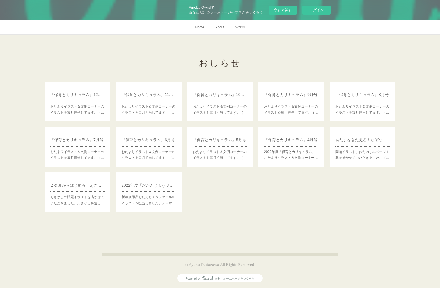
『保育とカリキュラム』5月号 (219, 140)
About (219, 27)
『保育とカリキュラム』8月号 (362, 94)
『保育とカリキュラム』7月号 (77, 140)
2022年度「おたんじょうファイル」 (149, 185)
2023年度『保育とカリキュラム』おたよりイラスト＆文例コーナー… (291, 155)
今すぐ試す (283, 10)
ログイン (316, 10)
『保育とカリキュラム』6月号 (148, 140)
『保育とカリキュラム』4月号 (290, 140)
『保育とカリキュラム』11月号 (149, 94)
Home (199, 27)
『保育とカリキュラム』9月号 (290, 94)
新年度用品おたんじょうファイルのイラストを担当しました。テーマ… (148, 200)
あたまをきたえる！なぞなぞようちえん (362, 140)
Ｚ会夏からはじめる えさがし (77, 185)
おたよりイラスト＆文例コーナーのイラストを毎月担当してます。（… (77, 109)
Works (240, 27)
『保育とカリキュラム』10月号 (220, 94)
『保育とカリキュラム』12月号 (77, 94)
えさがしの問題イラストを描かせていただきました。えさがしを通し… (77, 200)
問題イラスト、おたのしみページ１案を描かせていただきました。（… (362, 155)
